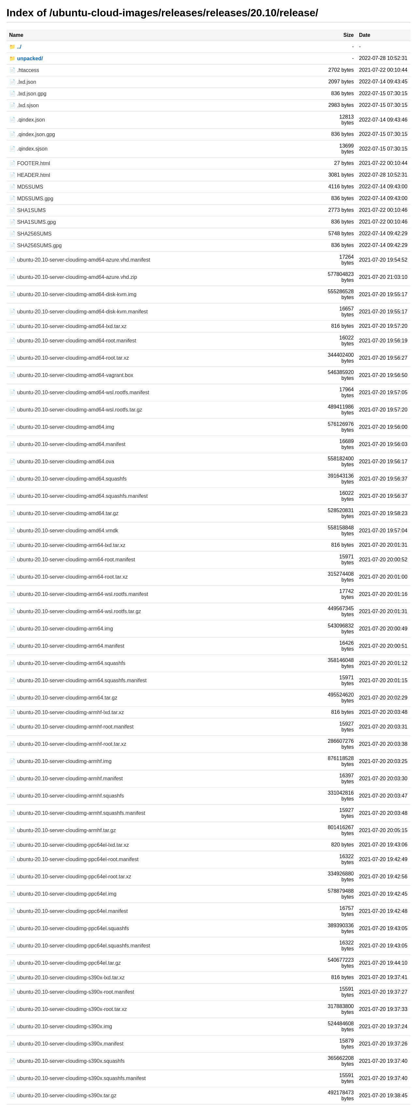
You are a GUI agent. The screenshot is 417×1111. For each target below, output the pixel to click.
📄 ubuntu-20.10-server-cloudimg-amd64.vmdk (63, 530)
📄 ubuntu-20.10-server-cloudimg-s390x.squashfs (66, 1061)
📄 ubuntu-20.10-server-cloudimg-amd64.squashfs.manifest (78, 496)
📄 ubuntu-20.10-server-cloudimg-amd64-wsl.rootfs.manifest (79, 392)
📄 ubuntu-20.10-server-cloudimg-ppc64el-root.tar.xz (70, 876)
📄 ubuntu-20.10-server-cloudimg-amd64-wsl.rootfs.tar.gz (75, 409)
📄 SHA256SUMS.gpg (35, 245)
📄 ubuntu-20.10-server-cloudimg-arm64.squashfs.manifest (78, 680)
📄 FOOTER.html (29, 163)
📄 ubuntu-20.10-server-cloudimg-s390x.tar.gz (63, 1095)
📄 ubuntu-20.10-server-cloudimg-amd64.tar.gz (64, 513)
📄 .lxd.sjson (24, 105)
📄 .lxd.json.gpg (27, 93)
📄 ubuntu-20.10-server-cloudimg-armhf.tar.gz (62, 830)
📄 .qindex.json (27, 120)
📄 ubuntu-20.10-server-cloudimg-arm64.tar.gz (63, 697)
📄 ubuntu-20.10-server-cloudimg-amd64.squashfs (68, 479)
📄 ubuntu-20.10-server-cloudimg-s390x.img (60, 1026)
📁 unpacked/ (26, 58)
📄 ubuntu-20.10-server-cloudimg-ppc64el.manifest (68, 911)
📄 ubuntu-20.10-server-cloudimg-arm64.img (61, 628)
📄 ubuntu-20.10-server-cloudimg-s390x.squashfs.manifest (77, 1078)
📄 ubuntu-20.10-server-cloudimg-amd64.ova (61, 461)
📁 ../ (15, 47)
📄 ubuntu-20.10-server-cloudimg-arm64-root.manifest (72, 559)
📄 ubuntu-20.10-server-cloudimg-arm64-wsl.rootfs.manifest (78, 594)
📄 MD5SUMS (26, 187)
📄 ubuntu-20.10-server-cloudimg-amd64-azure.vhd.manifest (79, 260)
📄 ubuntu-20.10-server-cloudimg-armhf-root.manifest (71, 726)
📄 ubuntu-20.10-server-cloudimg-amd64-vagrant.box (71, 375)
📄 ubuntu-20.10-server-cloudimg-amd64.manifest (67, 444)
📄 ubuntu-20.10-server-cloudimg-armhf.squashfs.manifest (77, 813)
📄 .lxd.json (22, 82)
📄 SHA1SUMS (27, 210)
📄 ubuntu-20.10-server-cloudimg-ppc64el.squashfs (69, 928)
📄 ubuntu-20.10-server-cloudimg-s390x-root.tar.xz (68, 1009)
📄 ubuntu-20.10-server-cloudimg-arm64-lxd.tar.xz (67, 545)
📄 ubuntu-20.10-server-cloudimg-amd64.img (61, 427)
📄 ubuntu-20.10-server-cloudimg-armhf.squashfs (66, 796)
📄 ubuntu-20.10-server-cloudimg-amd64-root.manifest (72, 340)
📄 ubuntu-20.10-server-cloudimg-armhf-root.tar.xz (67, 744)
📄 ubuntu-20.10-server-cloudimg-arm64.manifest (66, 646)
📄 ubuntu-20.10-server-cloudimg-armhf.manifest (66, 778)
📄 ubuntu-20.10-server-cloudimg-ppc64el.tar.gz (65, 963)
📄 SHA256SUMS (30, 234)
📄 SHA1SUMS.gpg (32, 222)
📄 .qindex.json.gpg (32, 134)
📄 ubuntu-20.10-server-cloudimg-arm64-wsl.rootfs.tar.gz (75, 611)
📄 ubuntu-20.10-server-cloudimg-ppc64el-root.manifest (73, 859)
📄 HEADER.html (29, 175)
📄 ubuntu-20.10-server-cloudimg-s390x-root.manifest (71, 992)
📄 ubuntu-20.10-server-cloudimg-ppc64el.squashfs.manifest (79, 945)
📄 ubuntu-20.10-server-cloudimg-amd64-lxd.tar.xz (68, 326)
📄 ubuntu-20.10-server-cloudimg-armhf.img (60, 761)
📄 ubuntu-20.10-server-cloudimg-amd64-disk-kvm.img (73, 294)
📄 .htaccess (24, 70)
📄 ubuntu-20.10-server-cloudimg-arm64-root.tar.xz (68, 577)
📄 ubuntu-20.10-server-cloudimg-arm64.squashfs (67, 663)
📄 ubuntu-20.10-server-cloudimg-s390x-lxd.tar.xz (66, 977)
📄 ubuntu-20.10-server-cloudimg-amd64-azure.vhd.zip (73, 277)
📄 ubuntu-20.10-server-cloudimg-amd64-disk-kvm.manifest (78, 311)
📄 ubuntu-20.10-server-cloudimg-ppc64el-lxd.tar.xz (69, 845)
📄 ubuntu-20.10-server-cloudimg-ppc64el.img (63, 894)
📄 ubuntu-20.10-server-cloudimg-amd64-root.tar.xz (69, 358)
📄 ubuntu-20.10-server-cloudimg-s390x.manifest (66, 1043)
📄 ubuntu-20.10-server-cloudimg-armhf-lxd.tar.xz (66, 712)
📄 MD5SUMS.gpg (31, 198)
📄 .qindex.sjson (28, 149)
